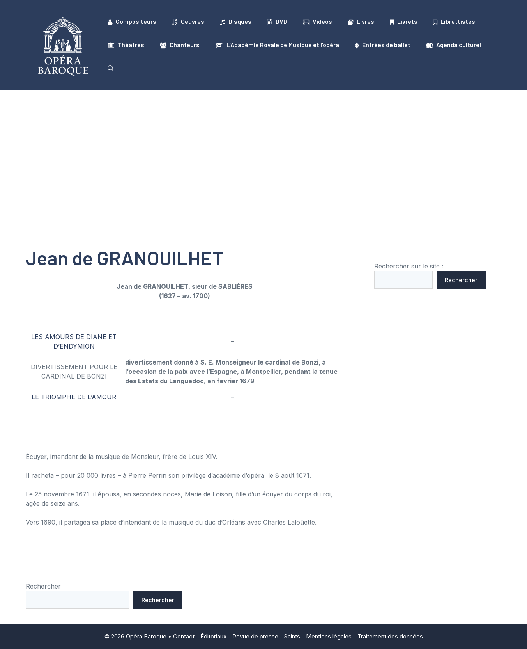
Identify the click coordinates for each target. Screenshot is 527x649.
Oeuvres (188, 21)
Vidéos (317, 21)
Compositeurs (132, 21)
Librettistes (454, 21)
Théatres (126, 45)
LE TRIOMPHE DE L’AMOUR (74, 397)
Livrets (403, 21)
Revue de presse (255, 636)
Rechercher (461, 279)
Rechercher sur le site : (408, 266)
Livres (361, 21)
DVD (277, 21)
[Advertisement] (263, 148)
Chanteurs (180, 45)
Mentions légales (329, 636)
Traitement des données (390, 636)
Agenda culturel (453, 45)
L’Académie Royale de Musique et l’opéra (277, 45)
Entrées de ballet (382, 45)
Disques (235, 21)
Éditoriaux (213, 636)
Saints (292, 636)
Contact (184, 636)
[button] (111, 68)
